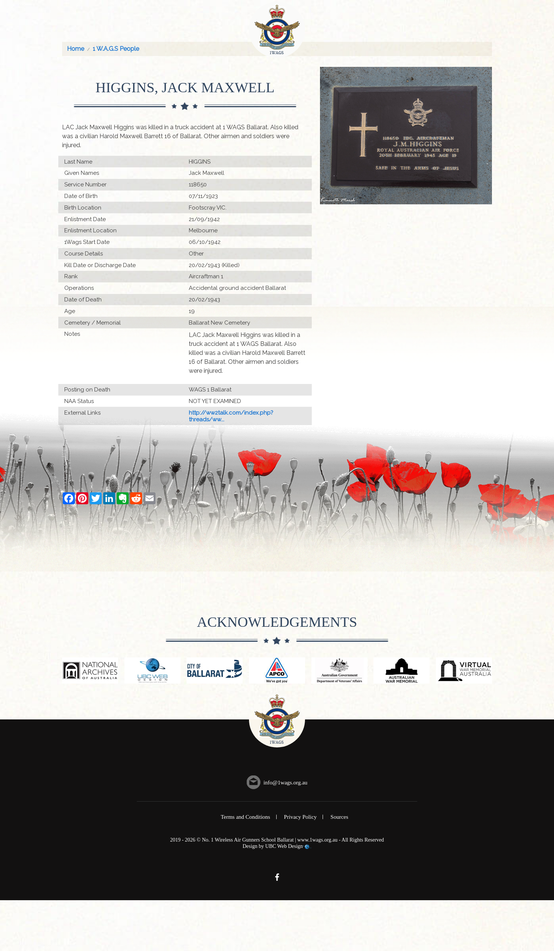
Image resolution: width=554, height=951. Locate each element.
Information (438, 25)
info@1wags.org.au (286, 833)
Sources (339, 868)
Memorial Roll (204, 25)
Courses (131, 25)
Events (334, 25)
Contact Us (483, 25)
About (100, 25)
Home (73, 25)
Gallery (398, 25)
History (365, 25)
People (163, 25)
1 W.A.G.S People (116, 99)
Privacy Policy (300, 868)
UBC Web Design (284, 897)
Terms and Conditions (245, 868)
